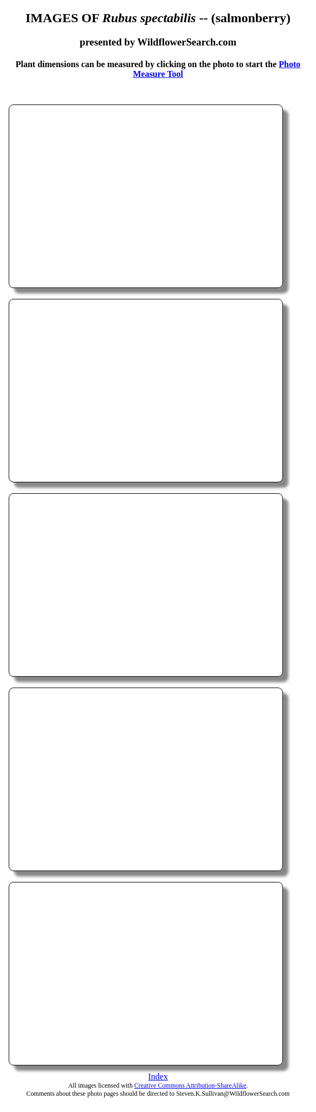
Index (157, 1076)
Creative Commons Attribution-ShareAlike (190, 1085)
